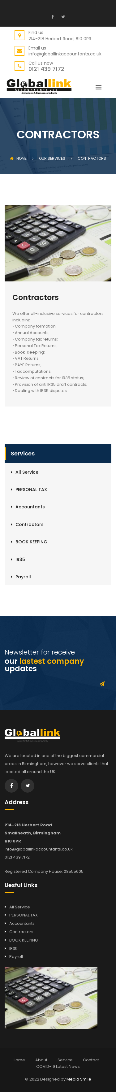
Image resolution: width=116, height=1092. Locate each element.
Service (65, 1060)
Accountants (30, 507)
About (41, 1060)
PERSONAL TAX (31, 489)
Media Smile (79, 1079)
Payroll (23, 577)
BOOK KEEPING (31, 542)
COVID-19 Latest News (58, 1066)
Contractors (29, 524)
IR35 (20, 559)
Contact (91, 1060)
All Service (26, 472)
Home (18, 158)
